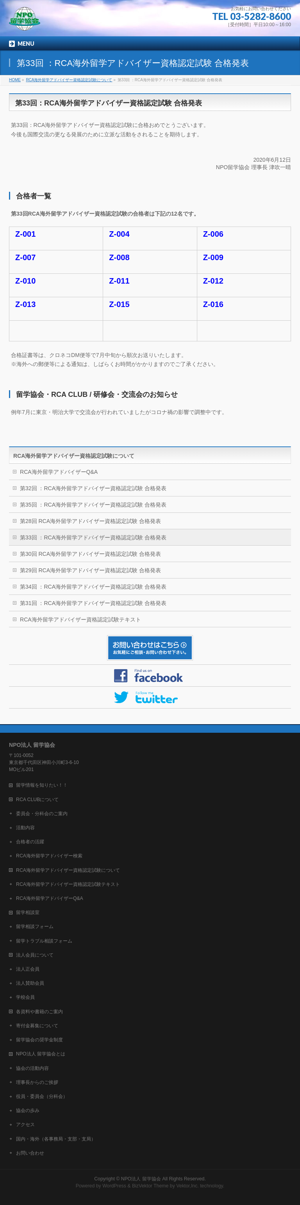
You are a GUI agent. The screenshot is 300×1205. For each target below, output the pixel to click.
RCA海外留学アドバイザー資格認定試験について (73, 456)
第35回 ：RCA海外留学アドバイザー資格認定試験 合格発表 (93, 505)
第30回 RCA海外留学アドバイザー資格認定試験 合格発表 (90, 554)
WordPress (114, 1186)
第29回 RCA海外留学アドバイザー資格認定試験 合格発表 (90, 570)
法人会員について (35, 955)
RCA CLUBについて (37, 799)
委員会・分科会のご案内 (42, 813)
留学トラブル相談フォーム (44, 941)
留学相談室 (27, 912)
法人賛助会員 (30, 983)
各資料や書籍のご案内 (39, 1011)
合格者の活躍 (30, 841)
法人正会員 (27, 969)
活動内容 (25, 827)
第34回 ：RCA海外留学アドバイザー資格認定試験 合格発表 (93, 587)
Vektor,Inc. (187, 1186)
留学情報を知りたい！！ (42, 785)
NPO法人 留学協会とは (40, 1054)
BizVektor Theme (150, 1186)
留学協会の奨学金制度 (39, 1040)
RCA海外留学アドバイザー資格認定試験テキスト (80, 619)
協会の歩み (27, 1110)
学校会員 (25, 997)
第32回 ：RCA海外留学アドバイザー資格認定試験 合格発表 (93, 488)
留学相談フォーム (35, 926)
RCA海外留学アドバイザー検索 (49, 856)
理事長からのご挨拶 (37, 1082)
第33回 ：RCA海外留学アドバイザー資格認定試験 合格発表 (93, 537)
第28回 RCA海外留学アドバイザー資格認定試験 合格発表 (90, 521)
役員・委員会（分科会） (42, 1096)
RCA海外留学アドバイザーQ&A (59, 472)
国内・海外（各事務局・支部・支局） (56, 1139)
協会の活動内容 (32, 1068)
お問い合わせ (30, 1153)
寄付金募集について (37, 1025)
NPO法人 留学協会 (141, 1179)
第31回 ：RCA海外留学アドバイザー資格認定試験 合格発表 (93, 603)
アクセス (25, 1124)
